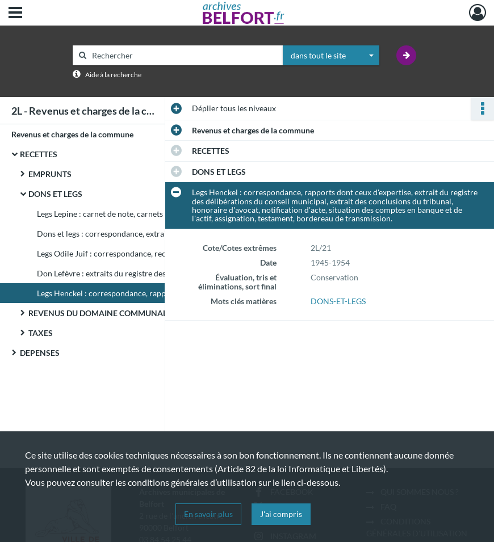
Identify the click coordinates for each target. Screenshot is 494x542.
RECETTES (38, 154)
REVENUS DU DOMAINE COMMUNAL (97, 313)
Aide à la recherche (113, 74)
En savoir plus (208, 514)
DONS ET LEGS (55, 194)
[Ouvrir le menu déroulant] (15, 13)
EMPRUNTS (50, 174)
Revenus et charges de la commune (72, 134)
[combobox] (331, 55)
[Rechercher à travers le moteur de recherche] (183, 55)
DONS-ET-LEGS (338, 301)
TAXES (40, 333)
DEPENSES (40, 353)
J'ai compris (281, 514)
